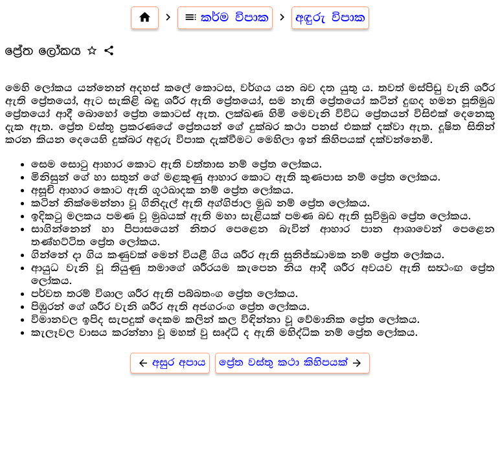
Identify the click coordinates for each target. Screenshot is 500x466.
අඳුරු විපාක (330, 17)
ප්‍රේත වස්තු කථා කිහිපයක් (292, 363)
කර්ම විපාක (225, 17)
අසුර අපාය (170, 363)
